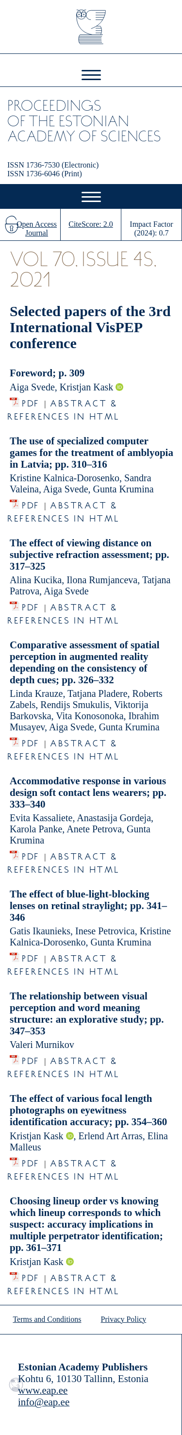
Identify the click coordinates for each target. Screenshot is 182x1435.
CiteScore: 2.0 (90, 224)
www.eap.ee (42, 1390)
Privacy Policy (124, 1319)
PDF (31, 401)
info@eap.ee (43, 1402)
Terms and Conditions (47, 1319)
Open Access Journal (37, 228)
